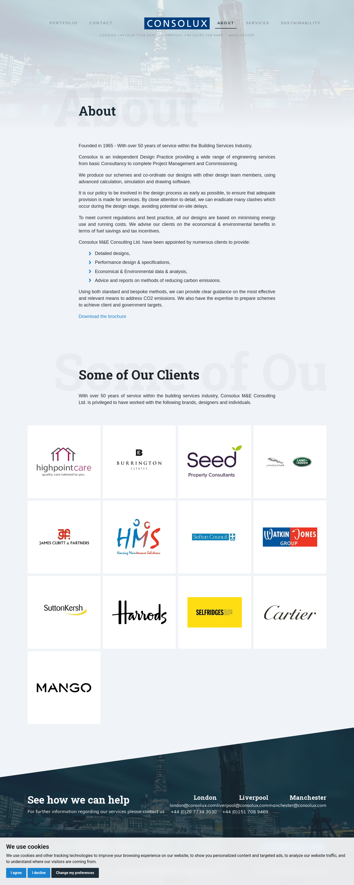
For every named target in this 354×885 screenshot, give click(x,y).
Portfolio (64, 23)
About (225, 23)
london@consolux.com (193, 805)
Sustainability (301, 23)
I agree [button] (16, 873)
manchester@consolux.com (297, 805)
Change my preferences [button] (75, 873)
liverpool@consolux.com (242, 805)
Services (257, 23)
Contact (101, 23)
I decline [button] (39, 873)
